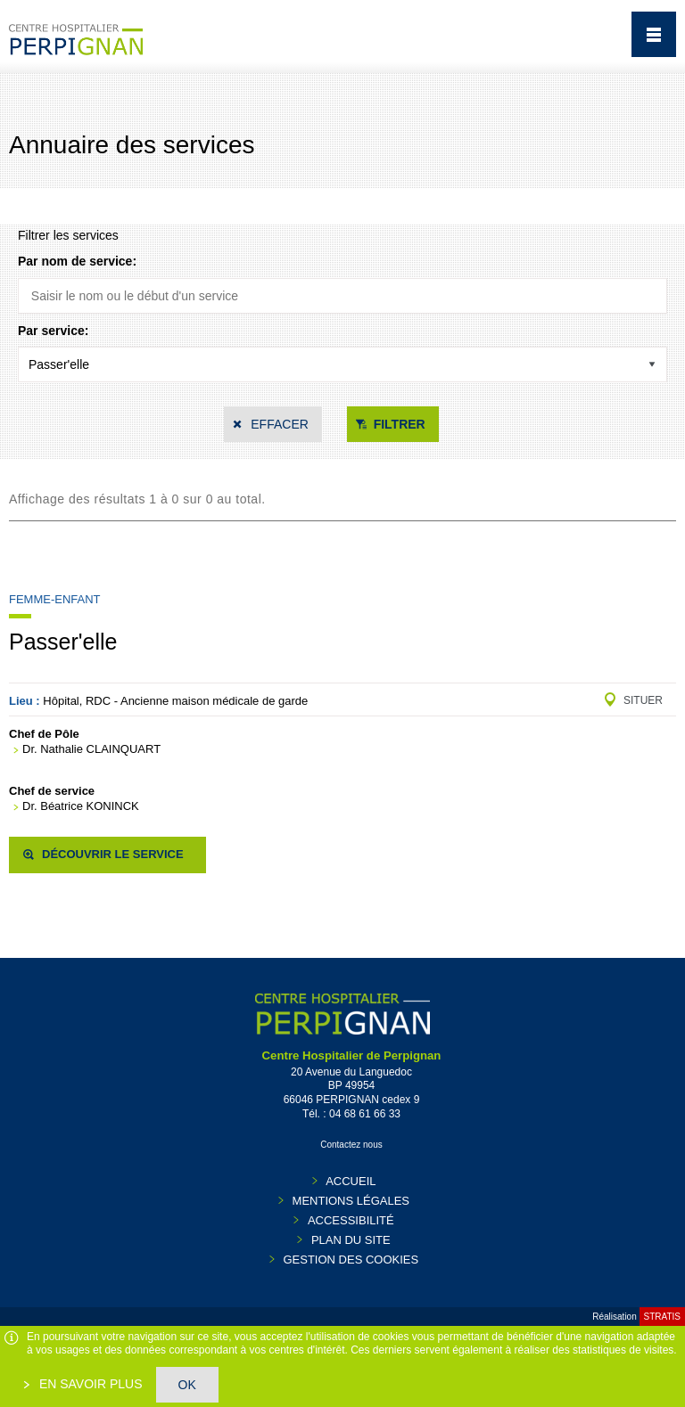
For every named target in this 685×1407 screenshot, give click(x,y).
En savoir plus (89, 1384)
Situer (643, 700)
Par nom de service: (77, 261)
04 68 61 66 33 (364, 1114)
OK (187, 1385)
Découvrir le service (113, 854)
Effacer (280, 424)
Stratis (662, 1316)
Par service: (53, 330)
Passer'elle (63, 641)
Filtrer (399, 424)
